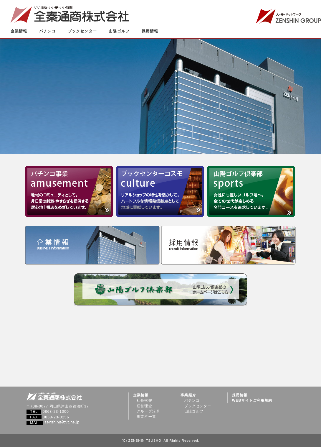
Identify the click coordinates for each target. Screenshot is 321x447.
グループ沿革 (148, 411)
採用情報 (150, 31)
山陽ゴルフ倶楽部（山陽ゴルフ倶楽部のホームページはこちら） (160, 289)
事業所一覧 (146, 417)
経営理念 (144, 406)
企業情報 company (92, 245)
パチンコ (47, 31)
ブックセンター (82, 31)
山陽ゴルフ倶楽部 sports (251, 191)
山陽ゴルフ (119, 31)
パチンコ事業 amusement (69, 191)
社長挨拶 (144, 400)
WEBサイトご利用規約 (252, 400)
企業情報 (19, 31)
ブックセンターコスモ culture (160, 191)
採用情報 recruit (228, 245)
